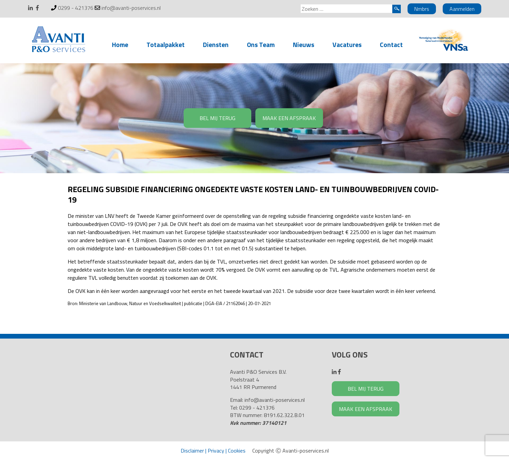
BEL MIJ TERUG (217, 118)
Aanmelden (462, 9)
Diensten (216, 44)
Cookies (237, 450)
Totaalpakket (165, 44)
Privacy (216, 450)
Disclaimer (192, 450)
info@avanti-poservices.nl (131, 8)
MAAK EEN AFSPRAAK (289, 118)
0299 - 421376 (75, 8)
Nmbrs (421, 9)
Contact (391, 44)
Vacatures (347, 44)
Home (120, 44)
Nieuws (303, 44)
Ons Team (261, 44)
